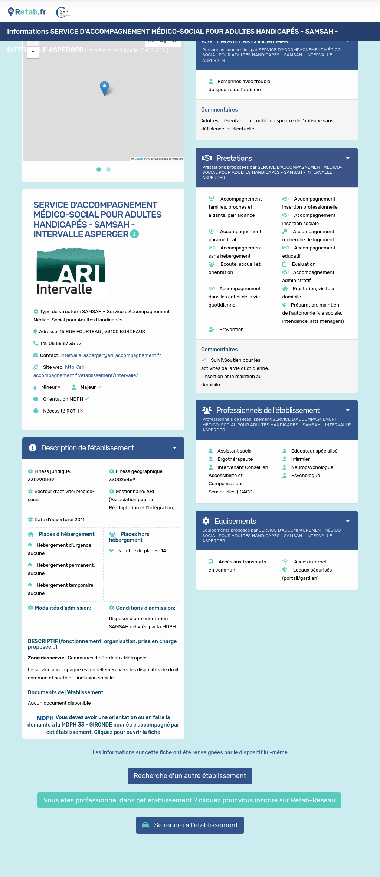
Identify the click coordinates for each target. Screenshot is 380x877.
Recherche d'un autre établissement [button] (190, 776)
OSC (175, 41)
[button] (104, 88)
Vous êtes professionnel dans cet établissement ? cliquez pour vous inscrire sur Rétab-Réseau (189, 800)
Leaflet (137, 158)
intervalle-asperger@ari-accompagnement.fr (110, 355)
